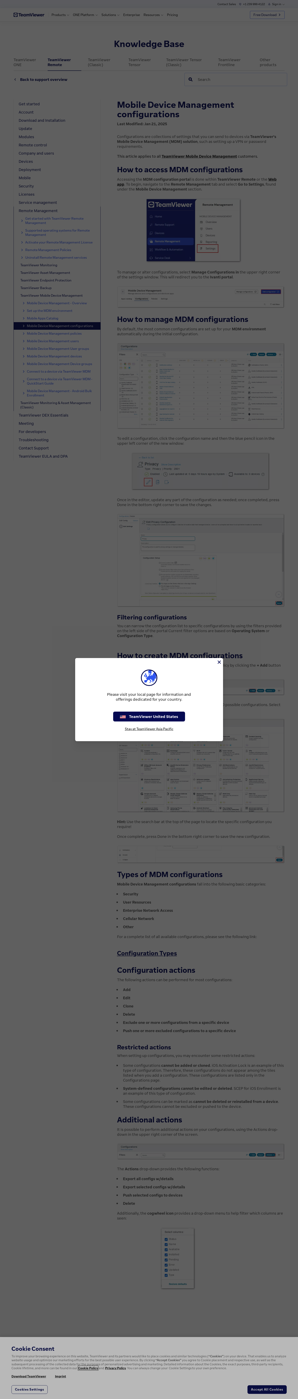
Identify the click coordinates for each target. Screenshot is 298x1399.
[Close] (219, 662)
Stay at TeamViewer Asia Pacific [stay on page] (149, 729)
